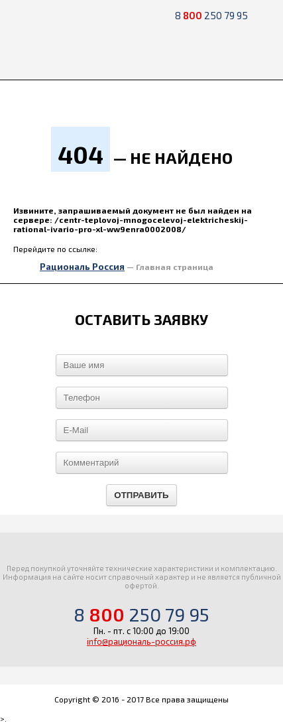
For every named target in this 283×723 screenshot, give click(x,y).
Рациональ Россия (82, 266)
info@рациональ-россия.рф (141, 641)
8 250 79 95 (211, 15)
